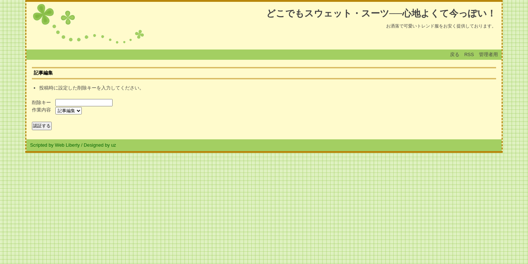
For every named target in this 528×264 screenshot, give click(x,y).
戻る (454, 54)
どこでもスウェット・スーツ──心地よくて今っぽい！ (381, 13)
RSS (469, 54)
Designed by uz (100, 145)
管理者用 (488, 54)
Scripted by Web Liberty (55, 145)
